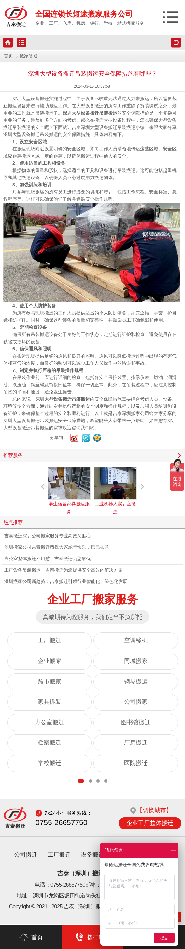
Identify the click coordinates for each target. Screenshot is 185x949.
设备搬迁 (92, 856)
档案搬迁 (49, 742)
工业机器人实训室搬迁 (115, 490)
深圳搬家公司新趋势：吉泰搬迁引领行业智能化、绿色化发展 (65, 581)
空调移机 (136, 640)
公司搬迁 (25, 856)
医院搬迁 (136, 763)
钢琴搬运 (136, 681)
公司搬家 (136, 701)
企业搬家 (49, 661)
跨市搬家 (49, 681)
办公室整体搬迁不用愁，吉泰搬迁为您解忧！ (49, 558)
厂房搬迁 (136, 742)
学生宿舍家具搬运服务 (69, 490)
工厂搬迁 (49, 640)
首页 (8, 56)
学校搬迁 (49, 763)
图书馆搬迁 (135, 722)
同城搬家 (136, 661)
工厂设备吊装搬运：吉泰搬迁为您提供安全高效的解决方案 (63, 570)
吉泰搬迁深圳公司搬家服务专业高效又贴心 (47, 535)
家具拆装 (49, 701)
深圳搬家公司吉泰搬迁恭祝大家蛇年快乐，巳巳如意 (56, 547)
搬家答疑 (29, 56)
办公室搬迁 (49, 722)
